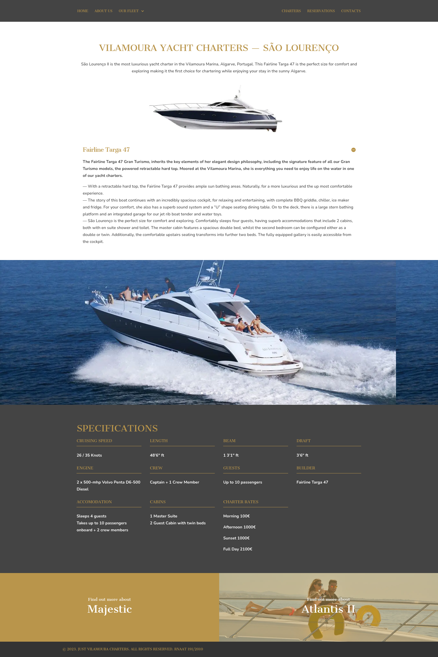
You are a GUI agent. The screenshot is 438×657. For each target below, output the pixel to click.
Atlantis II (328, 609)
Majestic (109, 609)
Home (82, 11)
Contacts (351, 11)
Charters (291, 11)
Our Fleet (129, 11)
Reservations (321, 11)
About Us (103, 11)
